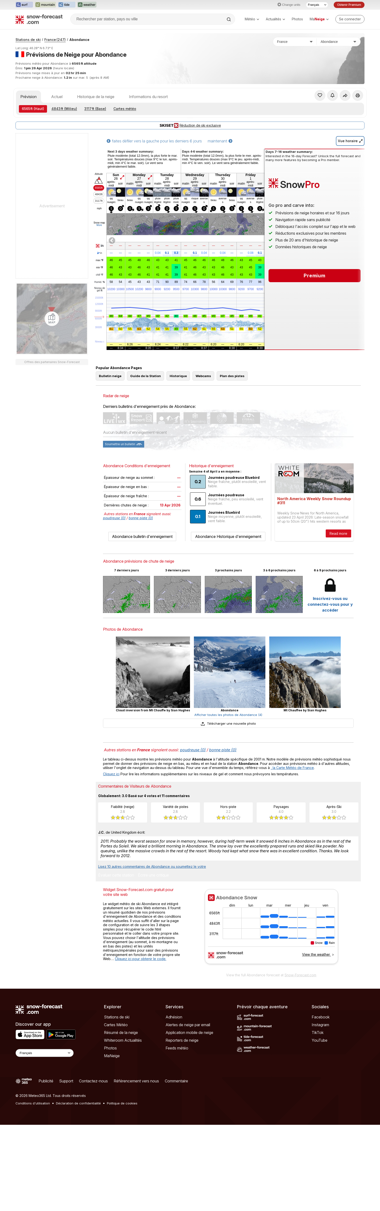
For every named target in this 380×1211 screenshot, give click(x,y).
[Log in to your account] (349, 19)
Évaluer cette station (116, 875)
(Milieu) (64, 109)
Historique (178, 376)
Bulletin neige (110, 376)
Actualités (275, 19)
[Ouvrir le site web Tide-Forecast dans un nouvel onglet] (66, 5)
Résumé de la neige (121, 1032)
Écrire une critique (153, 875)
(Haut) (33, 109)
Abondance (79, 40)
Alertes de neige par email (188, 1024)
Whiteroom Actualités (123, 1040)
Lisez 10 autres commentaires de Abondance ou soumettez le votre (152, 866)
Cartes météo (124, 109)
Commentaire (176, 1081)
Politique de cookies (122, 1103)
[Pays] (295, 41)
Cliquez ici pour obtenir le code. (140, 959)
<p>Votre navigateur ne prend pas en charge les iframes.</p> (271, 929)
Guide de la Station (145, 376)
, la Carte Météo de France (292, 768)
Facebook (321, 1017)
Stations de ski (28, 40)
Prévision (28, 96)
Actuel (57, 96)
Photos (297, 19)
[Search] (229, 19)
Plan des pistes (232, 376)
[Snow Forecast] (39, 19)
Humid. (99, 282)
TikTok (318, 1032)
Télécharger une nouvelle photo (228, 723)
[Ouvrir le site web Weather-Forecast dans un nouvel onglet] (86, 5)
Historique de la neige (95, 96)
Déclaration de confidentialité (78, 1103)
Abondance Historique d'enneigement (228, 536)
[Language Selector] (45, 1053)
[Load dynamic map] (52, 318)
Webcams (203, 376)
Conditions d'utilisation (33, 1103)
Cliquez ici (111, 774)
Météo (252, 19)
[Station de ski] (338, 41)
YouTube (319, 1040)
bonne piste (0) (141, 518)
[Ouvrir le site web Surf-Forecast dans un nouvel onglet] (24, 5)
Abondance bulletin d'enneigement (142, 536)
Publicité (46, 1081)
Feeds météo (177, 1048)
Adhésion (174, 1017)
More (99, 225)
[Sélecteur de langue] (317, 5)
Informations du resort (148, 96)
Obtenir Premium (349, 5)
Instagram (320, 1024)
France (55, 40)
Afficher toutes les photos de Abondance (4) (228, 715)
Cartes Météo (116, 1024)
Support (66, 1081)
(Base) (95, 109)
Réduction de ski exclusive (190, 125)
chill (99, 275)
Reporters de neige (182, 1040)
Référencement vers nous (136, 1081)
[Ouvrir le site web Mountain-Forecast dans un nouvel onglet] (45, 5)
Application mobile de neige (189, 1032)
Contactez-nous (93, 1081)
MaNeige (112, 1055)
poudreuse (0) (114, 518)
